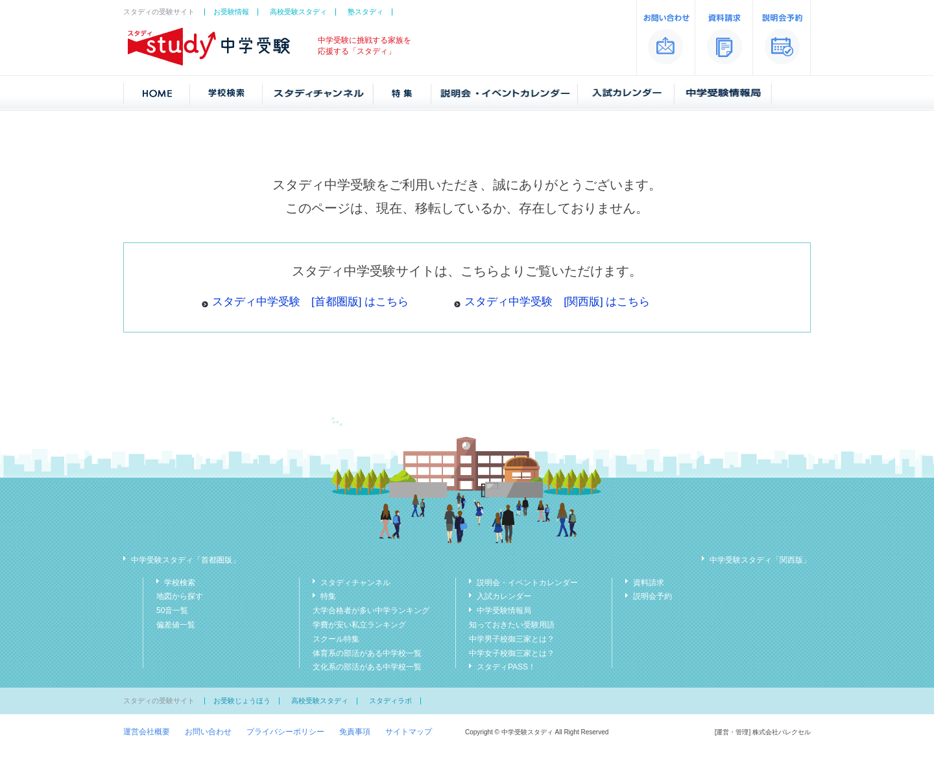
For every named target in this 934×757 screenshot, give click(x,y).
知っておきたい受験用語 (512, 624)
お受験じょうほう (241, 701)
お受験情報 (231, 12)
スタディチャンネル (355, 582)
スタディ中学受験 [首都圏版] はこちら (310, 302)
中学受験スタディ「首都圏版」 (185, 560)
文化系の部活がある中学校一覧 (367, 666)
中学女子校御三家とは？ (512, 653)
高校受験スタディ (298, 12)
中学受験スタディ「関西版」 (760, 560)
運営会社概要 (146, 731)
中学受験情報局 (504, 610)
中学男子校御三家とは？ (512, 639)
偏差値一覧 (175, 624)
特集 (328, 596)
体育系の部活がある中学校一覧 (367, 653)
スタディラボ (390, 701)
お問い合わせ (208, 731)
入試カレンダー (504, 596)
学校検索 (179, 582)
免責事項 (354, 731)
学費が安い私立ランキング (359, 624)
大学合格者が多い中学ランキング (371, 610)
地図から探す (179, 596)
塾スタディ (365, 12)
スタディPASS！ (506, 666)
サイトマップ (408, 731)
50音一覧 (172, 610)
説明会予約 (652, 596)
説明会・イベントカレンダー (527, 582)
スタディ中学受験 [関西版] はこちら (557, 302)
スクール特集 (336, 639)
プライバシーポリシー (285, 731)
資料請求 (648, 582)
